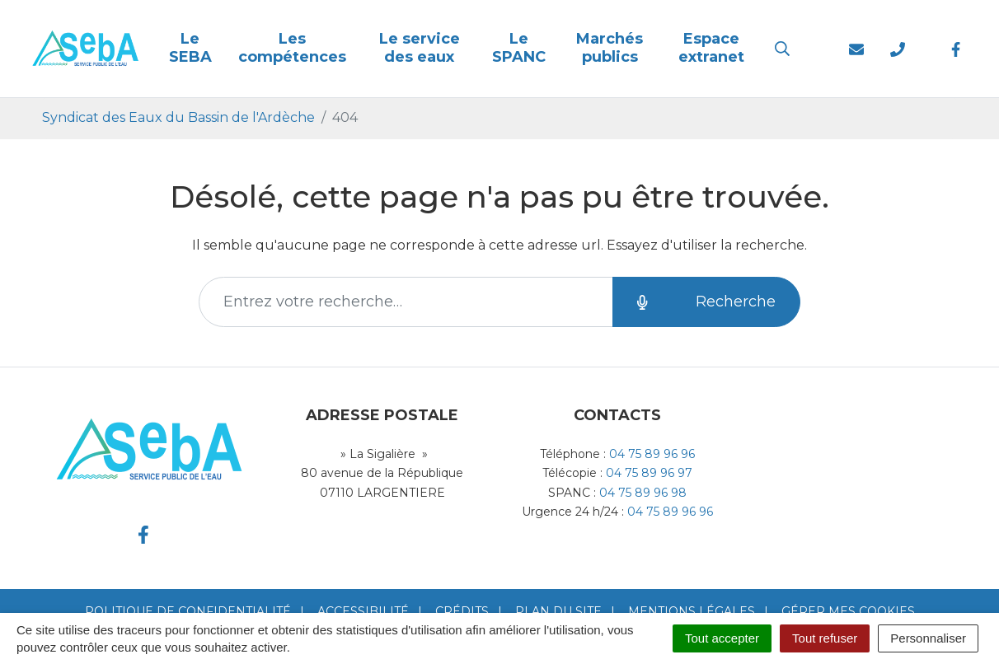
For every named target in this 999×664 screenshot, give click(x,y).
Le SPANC (519, 48)
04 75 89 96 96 (652, 454)
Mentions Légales (691, 611)
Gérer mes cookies (848, 611)
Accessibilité (363, 611)
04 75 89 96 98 (643, 492)
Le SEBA (190, 48)
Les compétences (292, 48)
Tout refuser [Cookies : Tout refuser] (824, 638)
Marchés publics (609, 48)
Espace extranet (711, 48)
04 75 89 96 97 (649, 472)
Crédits (462, 611)
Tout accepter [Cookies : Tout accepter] (722, 638)
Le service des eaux (419, 48)
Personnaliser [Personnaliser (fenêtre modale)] (928, 638)
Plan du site (558, 611)
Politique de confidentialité (188, 611)
